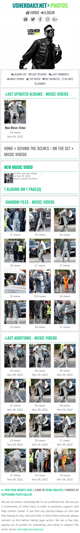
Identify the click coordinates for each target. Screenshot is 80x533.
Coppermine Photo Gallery (16, 494)
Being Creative (54, 490)
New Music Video (18, 167)
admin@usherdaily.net (30, 529)
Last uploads (38, 74)
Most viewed (15, 79)
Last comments (59, 74)
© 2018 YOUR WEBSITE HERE (16, 490)
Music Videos (15, 154)
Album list (19, 74)
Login (48, 12)
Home (32, 12)
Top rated (33, 79)
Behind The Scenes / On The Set (43, 148)
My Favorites (51, 79)
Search (40, 83)
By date (67, 79)
